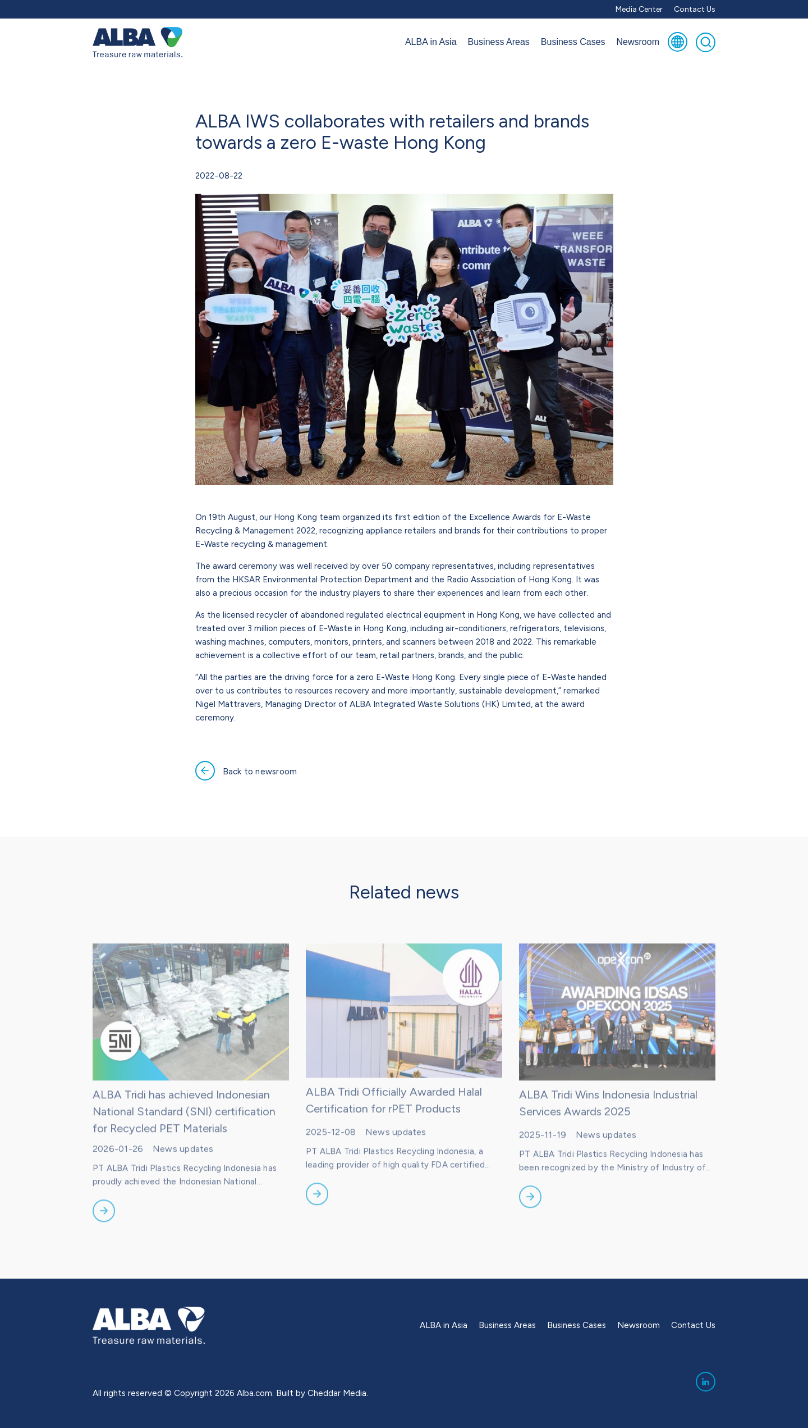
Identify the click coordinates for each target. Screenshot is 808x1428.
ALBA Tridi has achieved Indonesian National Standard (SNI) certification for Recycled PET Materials (184, 1131)
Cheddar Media (336, 1393)
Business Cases (573, 42)
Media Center (639, 9)
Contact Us (694, 9)
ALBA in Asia (431, 42)
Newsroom (638, 42)
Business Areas (499, 42)
